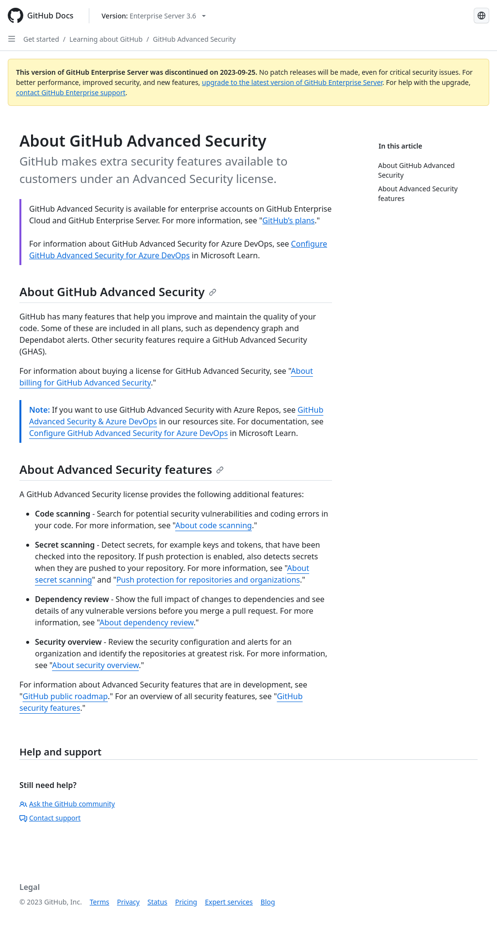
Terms (99, 901)
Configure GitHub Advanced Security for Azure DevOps (128, 433)
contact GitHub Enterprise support (71, 92)
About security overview (95, 665)
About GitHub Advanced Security (117, 292)
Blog (268, 901)
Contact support (50, 817)
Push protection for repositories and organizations (208, 579)
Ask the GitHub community (67, 803)
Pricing (186, 901)
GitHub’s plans (289, 220)
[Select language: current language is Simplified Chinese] (481, 15)
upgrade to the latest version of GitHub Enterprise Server (292, 82)
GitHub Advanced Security (194, 39)
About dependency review (146, 622)
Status (157, 901)
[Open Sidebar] (11, 39)
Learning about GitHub (106, 39)
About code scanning (213, 525)
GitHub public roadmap (65, 696)
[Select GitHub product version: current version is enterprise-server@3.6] (153, 15)
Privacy (128, 901)
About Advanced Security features (121, 469)
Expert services (229, 901)
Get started (41, 39)
